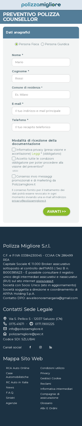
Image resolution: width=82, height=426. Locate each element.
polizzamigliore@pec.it (26, 334)
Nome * (18, 55)
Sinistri (10, 397)
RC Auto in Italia (17, 382)
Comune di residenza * (27, 87)
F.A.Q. (10, 392)
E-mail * (18, 104)
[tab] (41, 32)
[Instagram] (40, 347)
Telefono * (20, 120)
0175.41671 (16, 324)
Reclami (45, 383)
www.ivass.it (44, 281)
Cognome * (21, 71)
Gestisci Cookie (50, 378)
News (10, 387)
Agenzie (11, 403)
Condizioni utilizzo (52, 368)
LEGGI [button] (15, 171)
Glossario (46, 403)
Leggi (36, 153)
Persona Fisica (27, 44)
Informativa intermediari (56, 388)
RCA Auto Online (17, 368)
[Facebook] (30, 347)
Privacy (45, 373)
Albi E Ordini (48, 408)
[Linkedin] (50, 347)
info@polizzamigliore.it (26, 329)
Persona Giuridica (55, 44)
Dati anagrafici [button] (18, 32)
